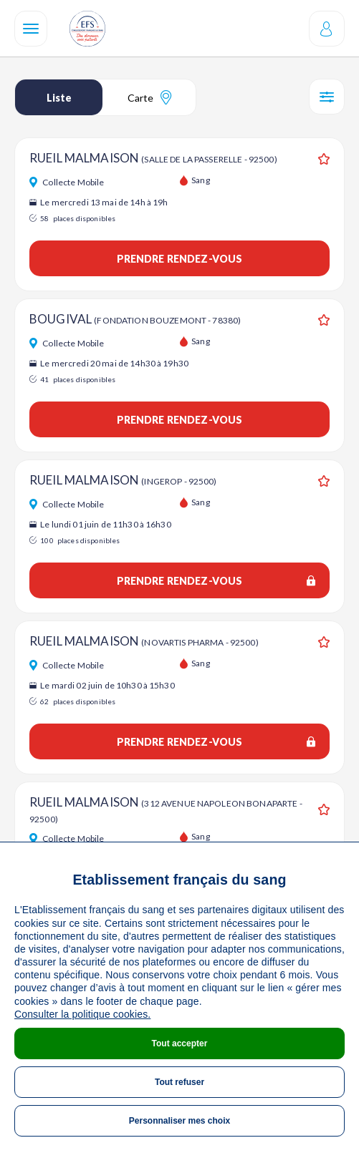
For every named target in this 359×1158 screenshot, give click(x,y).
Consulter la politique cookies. (82, 1014)
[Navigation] (30, 29)
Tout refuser (179, 1082)
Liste (59, 98)
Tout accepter (180, 1043)
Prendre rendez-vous (180, 259)
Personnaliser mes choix (179, 1121)
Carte (149, 97)
